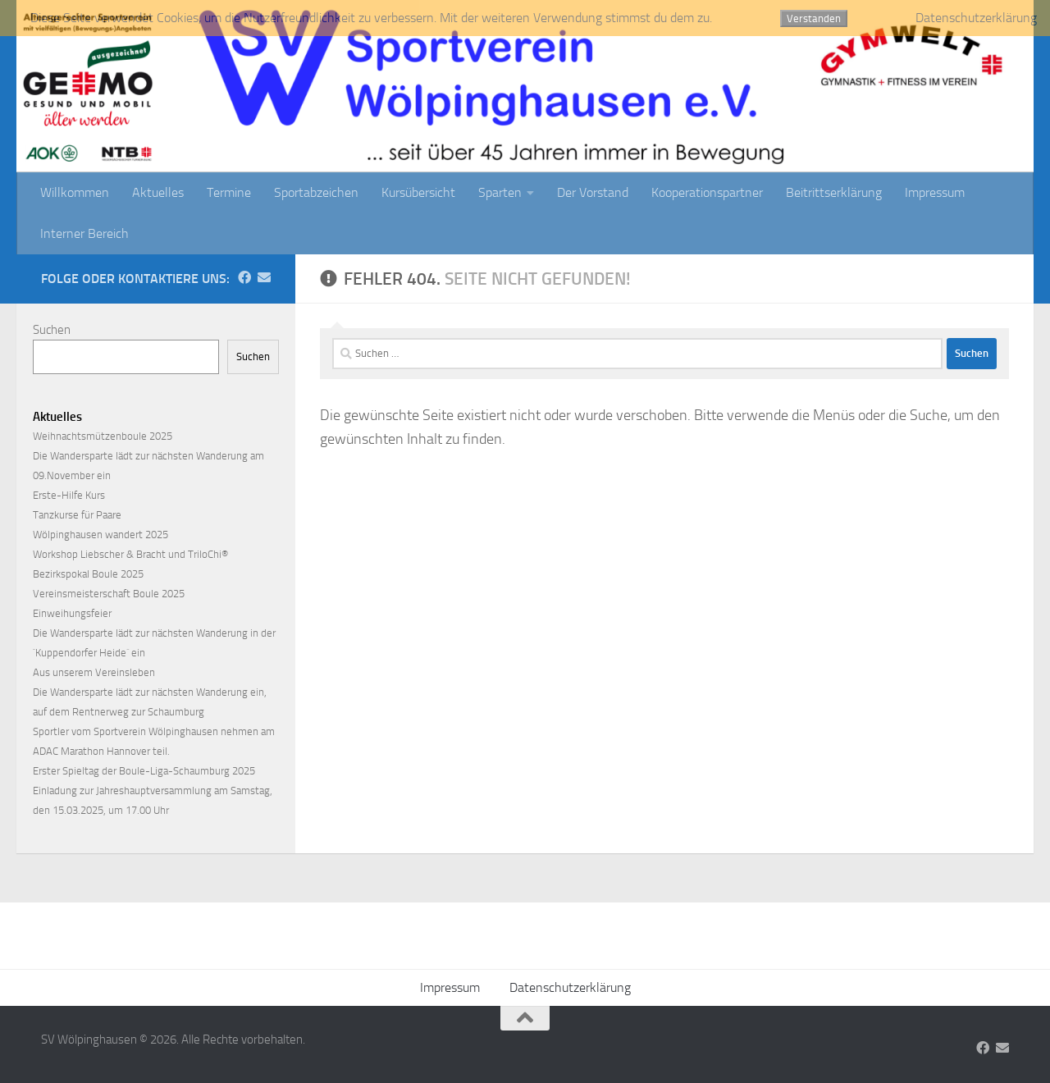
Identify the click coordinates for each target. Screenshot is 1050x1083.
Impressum (935, 192)
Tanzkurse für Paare (77, 515)
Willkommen (74, 192)
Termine (229, 192)
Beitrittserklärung (834, 192)
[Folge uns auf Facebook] (244, 278)
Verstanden (814, 18)
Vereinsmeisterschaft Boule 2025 (109, 593)
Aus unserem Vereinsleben (94, 672)
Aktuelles (158, 192)
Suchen (52, 329)
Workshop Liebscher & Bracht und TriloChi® (130, 554)
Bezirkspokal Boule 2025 (88, 574)
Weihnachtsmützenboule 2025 (102, 436)
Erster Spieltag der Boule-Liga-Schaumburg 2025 (144, 771)
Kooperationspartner (707, 192)
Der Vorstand (592, 192)
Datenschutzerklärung (570, 987)
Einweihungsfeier (72, 613)
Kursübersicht (418, 192)
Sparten (500, 192)
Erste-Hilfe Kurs (69, 495)
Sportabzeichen (316, 192)
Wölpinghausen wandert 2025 (100, 534)
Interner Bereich (84, 233)
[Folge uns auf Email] (264, 278)
